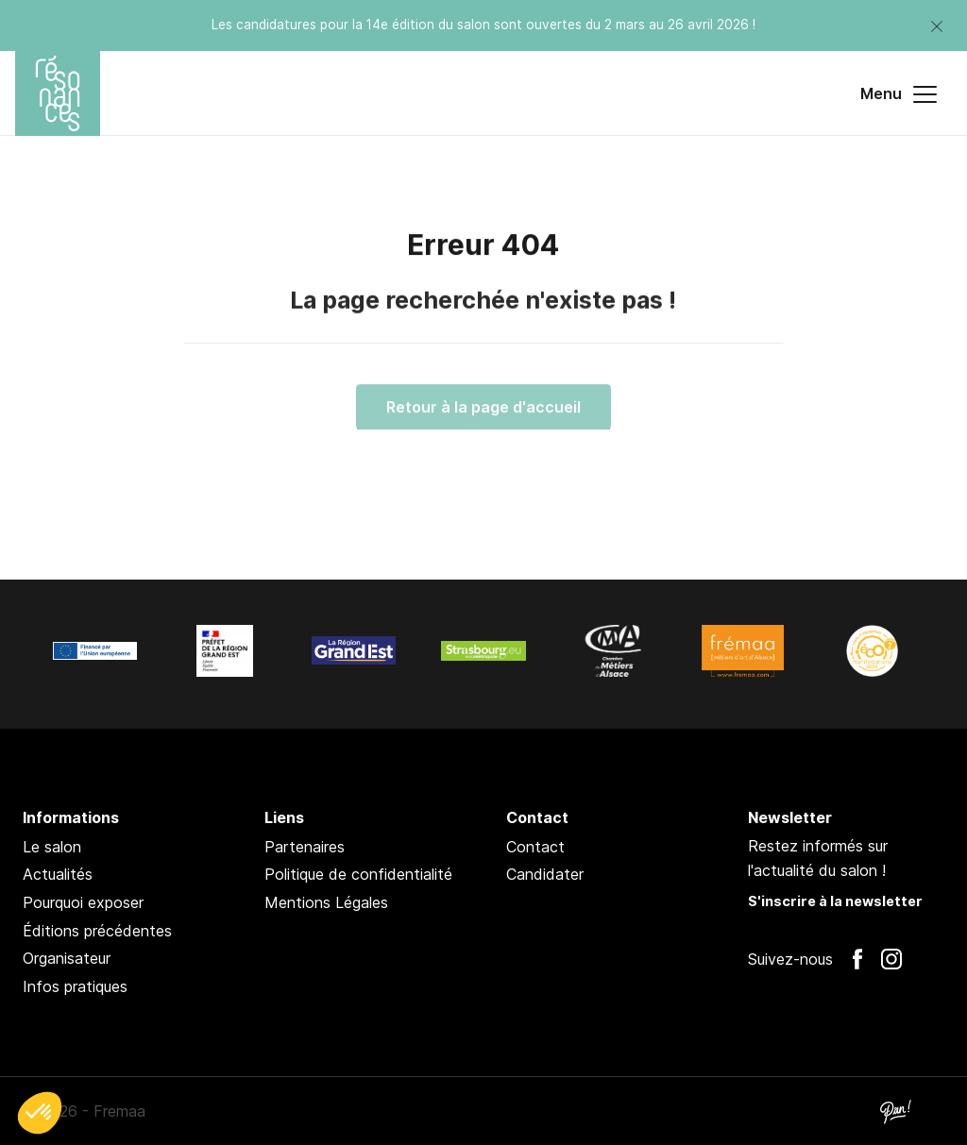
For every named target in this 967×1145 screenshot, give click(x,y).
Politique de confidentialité (358, 874)
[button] (39, 1113)
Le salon (52, 846)
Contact (535, 846)
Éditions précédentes (97, 930)
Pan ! (895, 1111)
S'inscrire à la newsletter (835, 901)
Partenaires (304, 846)
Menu (898, 94)
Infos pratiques (75, 986)
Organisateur (66, 958)
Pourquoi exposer (83, 902)
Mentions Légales (326, 902)
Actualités (58, 874)
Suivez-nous (790, 959)
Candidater (545, 874)
